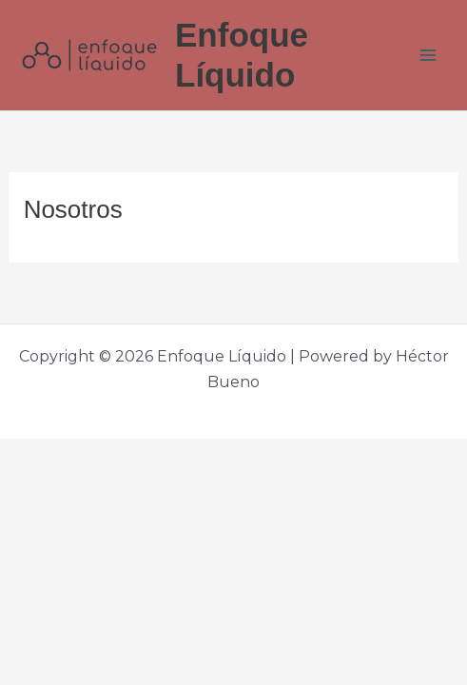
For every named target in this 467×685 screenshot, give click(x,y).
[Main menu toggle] (428, 55)
